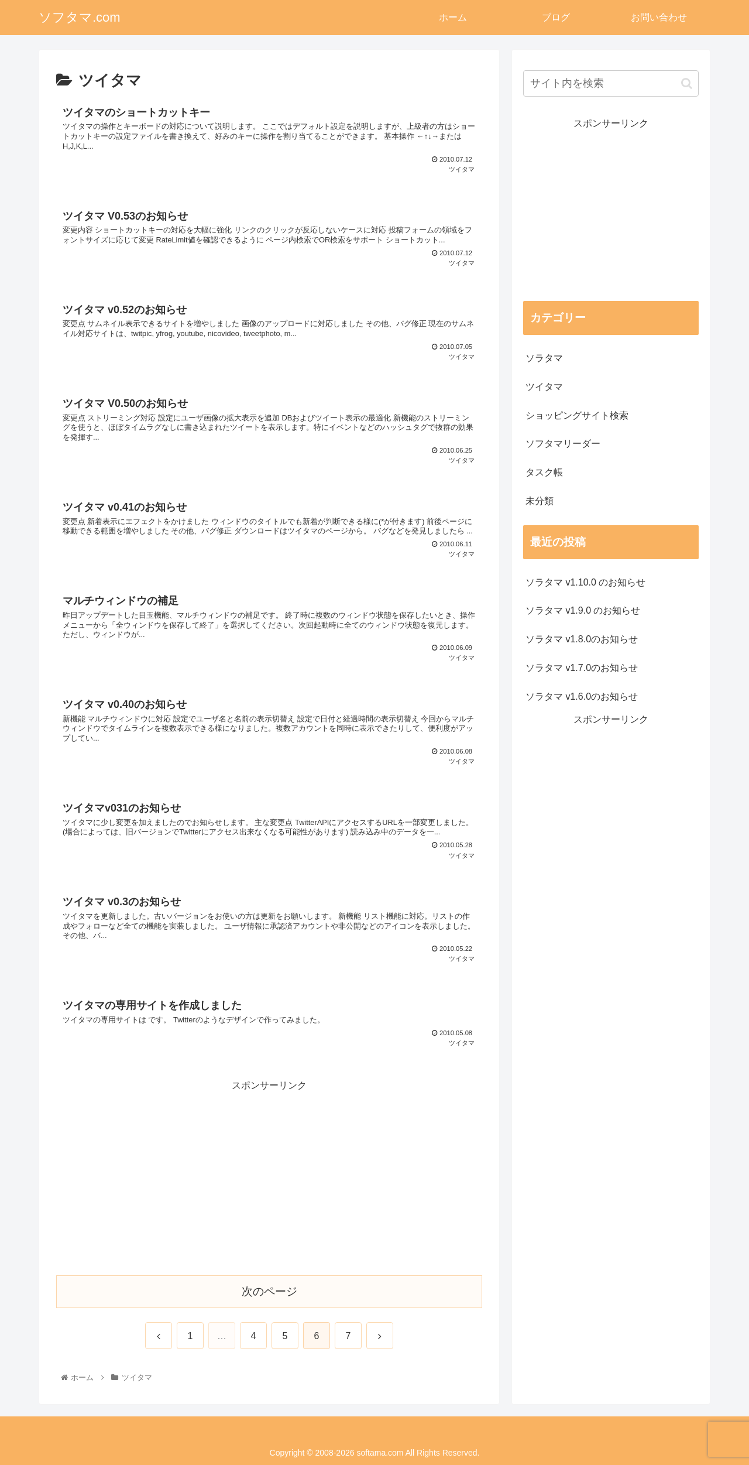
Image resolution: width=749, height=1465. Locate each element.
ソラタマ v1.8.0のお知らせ (581, 639)
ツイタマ (544, 387)
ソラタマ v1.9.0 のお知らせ (582, 610)
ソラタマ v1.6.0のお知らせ (581, 696)
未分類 (539, 501)
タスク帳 (544, 472)
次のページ (269, 1291)
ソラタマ (544, 358)
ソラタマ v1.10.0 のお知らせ (585, 582)
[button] (686, 83)
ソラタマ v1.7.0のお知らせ (581, 668)
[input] (611, 83)
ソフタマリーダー (562, 444)
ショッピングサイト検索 (576, 415)
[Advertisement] (269, 1176)
